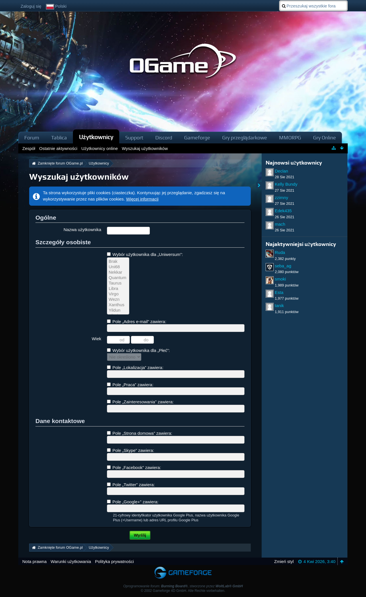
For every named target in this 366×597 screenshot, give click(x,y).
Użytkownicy (96, 137)
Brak (118, 261)
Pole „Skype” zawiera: (130, 450)
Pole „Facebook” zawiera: (134, 467)
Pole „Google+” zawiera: (133, 501)
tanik (279, 305)
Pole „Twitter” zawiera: (131, 484)
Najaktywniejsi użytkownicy (301, 244)
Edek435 (283, 210)
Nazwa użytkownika (82, 229)
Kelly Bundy (286, 184)
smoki (280, 279)
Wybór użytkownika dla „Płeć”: (138, 350)
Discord (163, 138)
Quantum (118, 278)
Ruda (280, 252)
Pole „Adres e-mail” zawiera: (136, 321)
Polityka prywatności (114, 561)
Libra (118, 288)
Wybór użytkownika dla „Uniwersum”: (145, 254)
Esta (279, 292)
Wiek (96, 338)
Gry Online (324, 138)
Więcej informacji (142, 199)
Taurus (118, 283)
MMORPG (290, 138)
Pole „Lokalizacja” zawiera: (135, 367)
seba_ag (283, 265)
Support (134, 138)
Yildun (118, 310)
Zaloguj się (31, 6)
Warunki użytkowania (71, 561)
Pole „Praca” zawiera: (130, 384)
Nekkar (118, 272)
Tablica (59, 138)
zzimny (281, 197)
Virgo (118, 294)
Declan (281, 171)
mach (280, 224)
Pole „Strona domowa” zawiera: (139, 433)
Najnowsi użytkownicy (294, 163)
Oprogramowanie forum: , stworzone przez (183, 586)
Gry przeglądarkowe (244, 138)
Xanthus (118, 305)
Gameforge (197, 138)
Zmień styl (284, 561)
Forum (31, 138)
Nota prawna (34, 561)
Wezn (118, 299)
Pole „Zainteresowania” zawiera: (140, 401)
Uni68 (118, 267)
